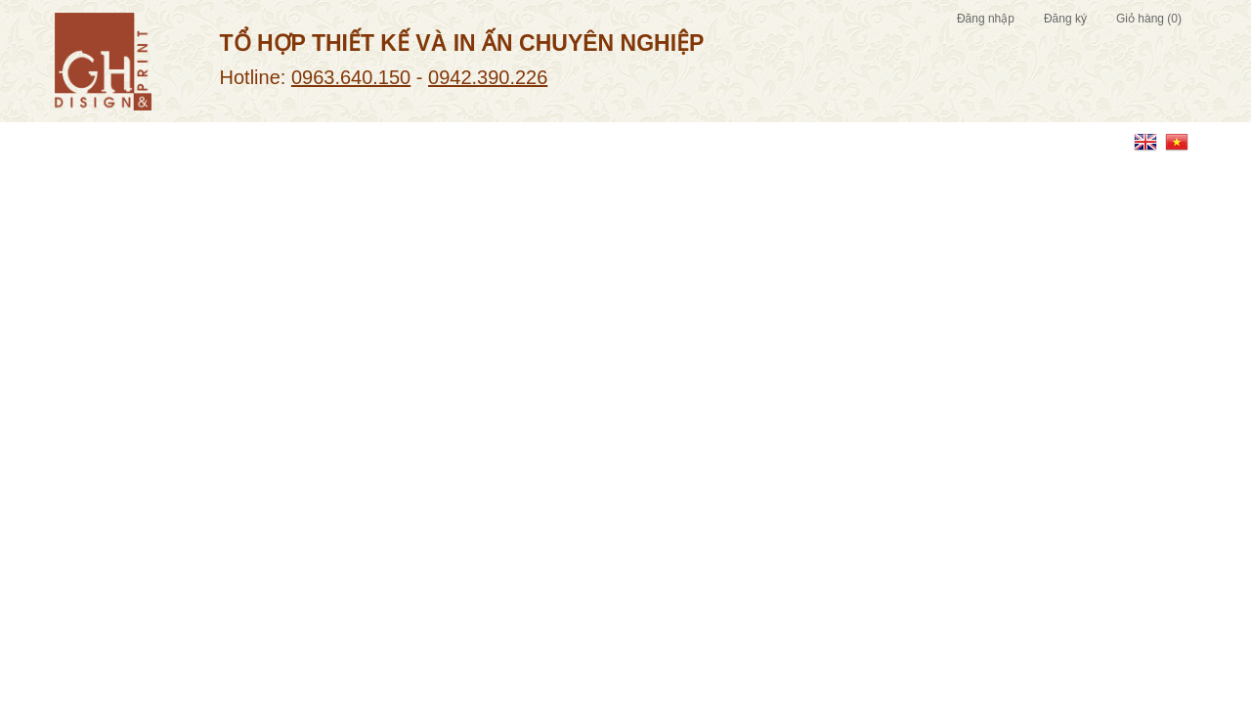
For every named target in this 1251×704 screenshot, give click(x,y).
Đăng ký (1065, 18)
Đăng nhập (985, 18)
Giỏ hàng (1149, 18)
